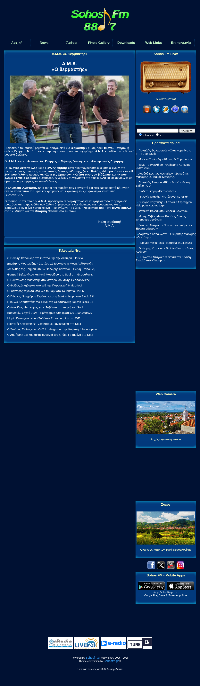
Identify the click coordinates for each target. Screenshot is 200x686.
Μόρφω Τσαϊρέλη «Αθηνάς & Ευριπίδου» (165, 159)
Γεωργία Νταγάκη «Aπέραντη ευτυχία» (163, 196)
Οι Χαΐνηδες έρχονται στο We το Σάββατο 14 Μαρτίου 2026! (46, 291)
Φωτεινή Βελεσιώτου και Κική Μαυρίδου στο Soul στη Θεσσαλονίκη (50, 274)
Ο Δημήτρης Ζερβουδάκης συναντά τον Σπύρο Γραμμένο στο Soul (50, 334)
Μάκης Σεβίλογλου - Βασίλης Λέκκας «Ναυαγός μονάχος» (161, 218)
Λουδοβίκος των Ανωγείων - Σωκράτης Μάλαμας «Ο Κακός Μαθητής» (162, 175)
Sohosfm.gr (93, 657)
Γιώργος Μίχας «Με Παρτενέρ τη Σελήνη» (165, 242)
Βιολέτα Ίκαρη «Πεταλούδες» (157, 191)
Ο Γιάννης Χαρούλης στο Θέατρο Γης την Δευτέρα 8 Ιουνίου (45, 258)
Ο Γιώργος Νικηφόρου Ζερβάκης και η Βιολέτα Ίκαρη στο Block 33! (50, 296)
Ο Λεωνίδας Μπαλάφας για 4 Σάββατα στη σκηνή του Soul (45, 307)
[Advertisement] (166, 330)
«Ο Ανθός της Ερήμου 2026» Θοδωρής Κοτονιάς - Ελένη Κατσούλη (51, 269)
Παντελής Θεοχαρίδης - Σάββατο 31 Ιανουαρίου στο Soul (44, 323)
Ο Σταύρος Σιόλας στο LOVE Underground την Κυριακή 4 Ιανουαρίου (52, 329)
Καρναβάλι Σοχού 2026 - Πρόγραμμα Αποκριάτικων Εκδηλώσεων (49, 312)
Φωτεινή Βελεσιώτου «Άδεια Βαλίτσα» (163, 210)
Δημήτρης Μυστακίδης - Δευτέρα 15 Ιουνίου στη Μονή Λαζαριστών (50, 263)
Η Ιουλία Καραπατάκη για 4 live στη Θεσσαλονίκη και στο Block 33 (50, 301)
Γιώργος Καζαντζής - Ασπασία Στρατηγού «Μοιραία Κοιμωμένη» (164, 203)
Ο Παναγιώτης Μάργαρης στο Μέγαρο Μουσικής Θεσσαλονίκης (48, 280)
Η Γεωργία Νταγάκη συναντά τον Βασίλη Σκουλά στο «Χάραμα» (163, 258)
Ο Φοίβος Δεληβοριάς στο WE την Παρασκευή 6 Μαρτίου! (44, 285)
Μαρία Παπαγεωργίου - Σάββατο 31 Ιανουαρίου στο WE (43, 318)
